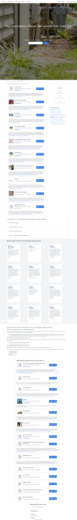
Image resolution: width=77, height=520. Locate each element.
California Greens (18, 152)
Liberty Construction (27, 434)
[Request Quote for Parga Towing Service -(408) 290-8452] (40, 141)
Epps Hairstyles (26, 423)
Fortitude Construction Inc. (28, 467)
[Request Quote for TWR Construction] (53, 378)
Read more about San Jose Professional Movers (21, 109)
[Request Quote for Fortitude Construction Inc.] (53, 469)
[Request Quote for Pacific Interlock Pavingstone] (40, 193)
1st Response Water (27, 387)
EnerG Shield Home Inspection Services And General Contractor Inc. (33, 443)
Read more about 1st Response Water (47, 395)
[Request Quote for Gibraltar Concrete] (53, 484)
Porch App (28, 1)
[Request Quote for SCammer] (40, 180)
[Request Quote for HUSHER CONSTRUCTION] (40, 206)
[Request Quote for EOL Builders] (40, 115)
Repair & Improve (11, 1)
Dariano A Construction (28, 497)
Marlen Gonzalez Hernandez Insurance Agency (32, 489)
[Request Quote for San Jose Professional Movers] (40, 102)
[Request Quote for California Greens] (40, 154)
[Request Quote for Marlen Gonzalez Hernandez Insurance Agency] (53, 491)
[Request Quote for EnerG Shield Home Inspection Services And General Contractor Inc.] (53, 444)
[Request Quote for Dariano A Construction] (53, 498)
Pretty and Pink (18, 87)
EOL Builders (17, 113)
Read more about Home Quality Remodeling (20, 135)
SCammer (17, 179)
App (59, 1)
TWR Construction (27, 376)
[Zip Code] (35, 43)
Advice (23, 1)
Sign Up (63, 1)
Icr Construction (26, 475)
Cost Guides (18, 1)
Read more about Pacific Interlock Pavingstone (18, 201)
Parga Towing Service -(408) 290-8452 (22, 139)
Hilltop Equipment (26, 410)
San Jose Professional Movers (20, 100)
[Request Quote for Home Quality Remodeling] (40, 128)
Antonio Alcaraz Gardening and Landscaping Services (34, 363)
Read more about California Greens (17, 161)
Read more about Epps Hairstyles (44, 431)
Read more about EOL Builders (14, 122)
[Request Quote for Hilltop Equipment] (53, 412)
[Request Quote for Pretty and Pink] (40, 89)
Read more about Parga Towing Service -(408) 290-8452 (29, 148)
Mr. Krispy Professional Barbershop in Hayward (24, 165)
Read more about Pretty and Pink (16, 96)
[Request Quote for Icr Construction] (53, 476)
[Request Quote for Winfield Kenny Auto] (53, 457)
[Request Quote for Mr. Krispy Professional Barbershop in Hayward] (40, 167)
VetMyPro (25, 399)
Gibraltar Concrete (27, 482)
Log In (71, 1)
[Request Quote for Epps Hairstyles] (53, 424)
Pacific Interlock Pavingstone (21, 192)
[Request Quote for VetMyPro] (53, 401)
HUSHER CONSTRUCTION (20, 204)
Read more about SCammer (17, 188)
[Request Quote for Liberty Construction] (53, 436)
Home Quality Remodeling (20, 126)
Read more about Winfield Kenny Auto (50, 463)
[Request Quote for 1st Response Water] (53, 389)
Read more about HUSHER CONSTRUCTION (24, 214)
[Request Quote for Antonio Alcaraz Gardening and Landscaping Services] (53, 365)
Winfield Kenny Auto (27, 455)
